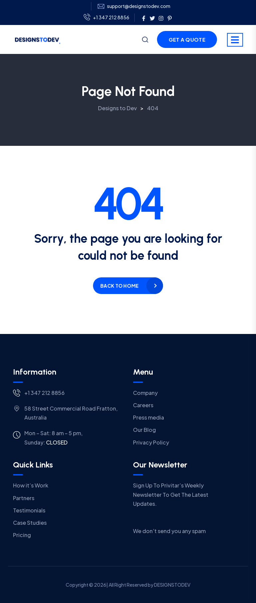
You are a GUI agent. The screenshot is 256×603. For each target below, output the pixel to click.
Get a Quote (187, 39)
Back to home (119, 286)
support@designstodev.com (138, 6)
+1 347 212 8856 (106, 17)
